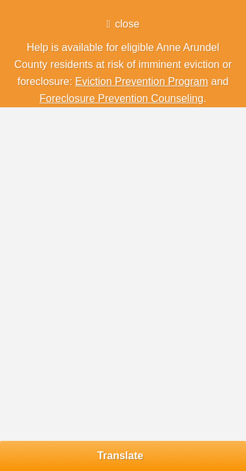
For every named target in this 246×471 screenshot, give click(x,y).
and (218, 81)
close (127, 23)
